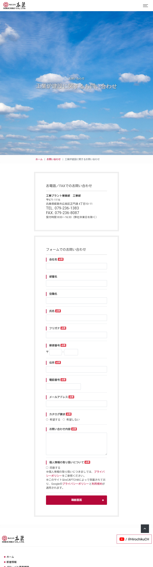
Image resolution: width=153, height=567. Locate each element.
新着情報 (10, 562)
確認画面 (87, 503)
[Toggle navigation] (145, 6)
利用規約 (97, 486)
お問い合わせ (54, 159)
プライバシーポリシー (75, 486)
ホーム (39, 159)
